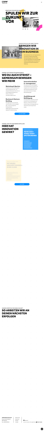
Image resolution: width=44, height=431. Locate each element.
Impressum (17, 419)
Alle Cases (22, 184)
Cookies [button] (16, 422)
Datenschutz (17, 417)
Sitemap (16, 420)
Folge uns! (25, 420)
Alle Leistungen (22, 113)
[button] (23, 28)
